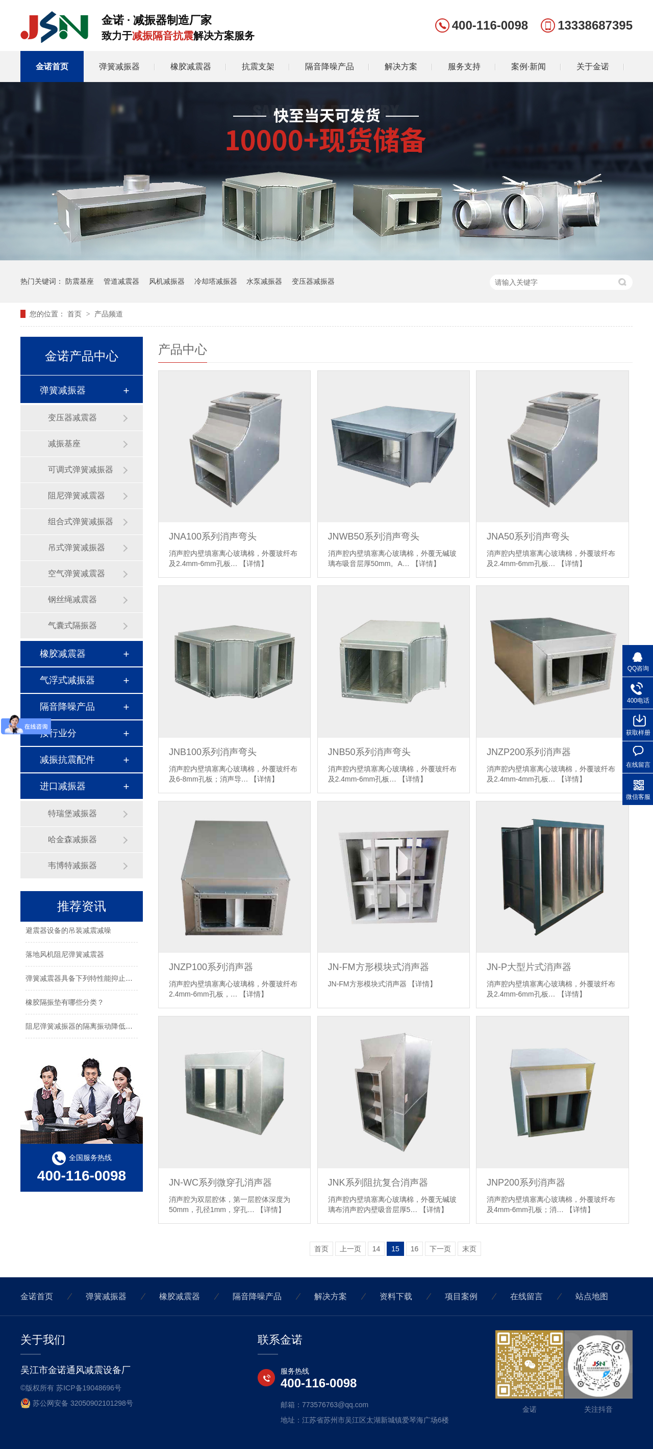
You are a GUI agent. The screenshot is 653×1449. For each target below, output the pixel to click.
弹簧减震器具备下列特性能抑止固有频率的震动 (100, 980)
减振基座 (64, 443)
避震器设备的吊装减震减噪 (68, 932)
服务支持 (464, 66)
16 (415, 1249)
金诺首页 (52, 66)
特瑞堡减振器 (72, 813)
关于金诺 (592, 66)
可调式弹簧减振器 (80, 469)
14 (376, 1249)
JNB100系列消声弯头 (213, 752)
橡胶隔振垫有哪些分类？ (65, 1004)
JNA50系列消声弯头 (528, 536)
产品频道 (108, 314)
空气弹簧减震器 (76, 573)
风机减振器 (167, 281)
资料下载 (396, 1296)
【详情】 (253, 563)
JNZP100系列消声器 (211, 967)
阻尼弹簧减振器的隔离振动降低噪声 (83, 1028)
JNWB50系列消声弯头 (373, 536)
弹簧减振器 (119, 66)
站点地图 (591, 1296)
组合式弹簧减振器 (80, 521)
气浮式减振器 (67, 680)
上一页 (350, 1249)
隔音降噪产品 (329, 66)
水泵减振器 (264, 281)
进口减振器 (63, 786)
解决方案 (401, 66)
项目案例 (461, 1296)
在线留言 (526, 1296)
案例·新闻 (528, 66)
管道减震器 (121, 281)
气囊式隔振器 (72, 625)
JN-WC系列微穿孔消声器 (220, 1182)
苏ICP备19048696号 (88, 1388)
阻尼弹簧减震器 (76, 495)
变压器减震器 (72, 417)
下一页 (440, 1249)
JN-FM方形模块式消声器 (378, 967)
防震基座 (79, 281)
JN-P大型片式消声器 (529, 967)
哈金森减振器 (72, 839)
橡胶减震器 (190, 66)
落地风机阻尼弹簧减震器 (65, 956)
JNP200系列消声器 (526, 1182)
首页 (75, 314)
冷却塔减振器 (215, 281)
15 (395, 1249)
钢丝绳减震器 (72, 599)
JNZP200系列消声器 (529, 752)
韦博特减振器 (72, 865)
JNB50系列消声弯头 (369, 752)
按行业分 (58, 733)
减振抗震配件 (67, 760)
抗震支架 (258, 66)
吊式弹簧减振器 (76, 547)
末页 (469, 1249)
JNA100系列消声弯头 (213, 536)
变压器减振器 (313, 281)
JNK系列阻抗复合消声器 (378, 1182)
